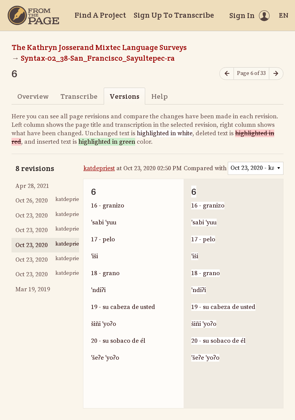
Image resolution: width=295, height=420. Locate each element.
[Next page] (276, 73)
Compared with (205, 168)
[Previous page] (226, 73)
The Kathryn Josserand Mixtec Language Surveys (99, 47)
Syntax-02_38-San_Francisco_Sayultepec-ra (98, 58)
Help (159, 96)
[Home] (33, 15)
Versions (124, 96)
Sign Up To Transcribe (174, 15)
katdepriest (99, 168)
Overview (32, 96)
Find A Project (100, 15)
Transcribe (79, 96)
